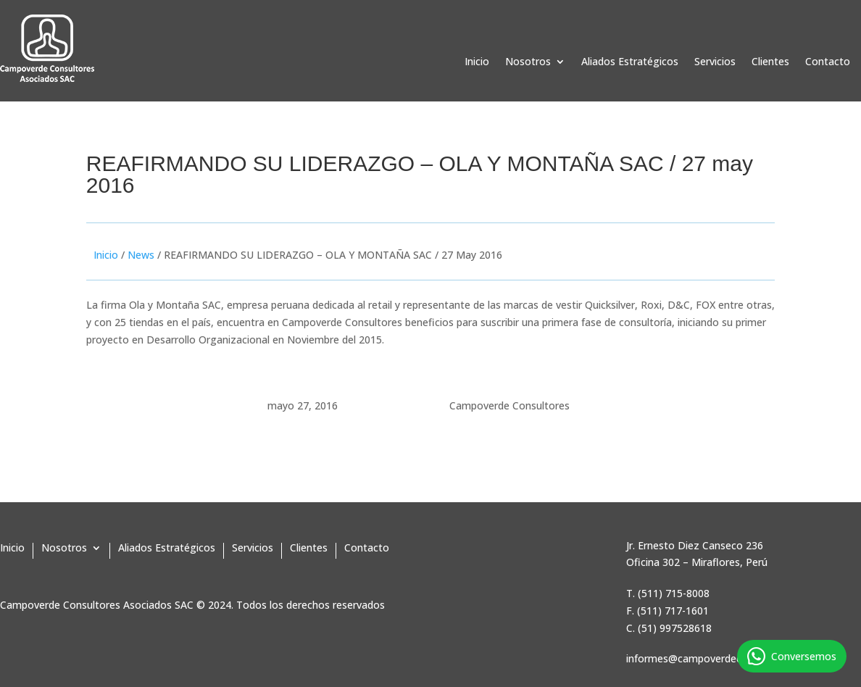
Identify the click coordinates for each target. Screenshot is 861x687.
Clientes (770, 62)
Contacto (827, 62)
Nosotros (528, 62)
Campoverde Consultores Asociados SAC (97, 605)
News (141, 255)
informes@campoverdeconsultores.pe (716, 658)
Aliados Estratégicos (629, 62)
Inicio (477, 62)
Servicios (715, 62)
